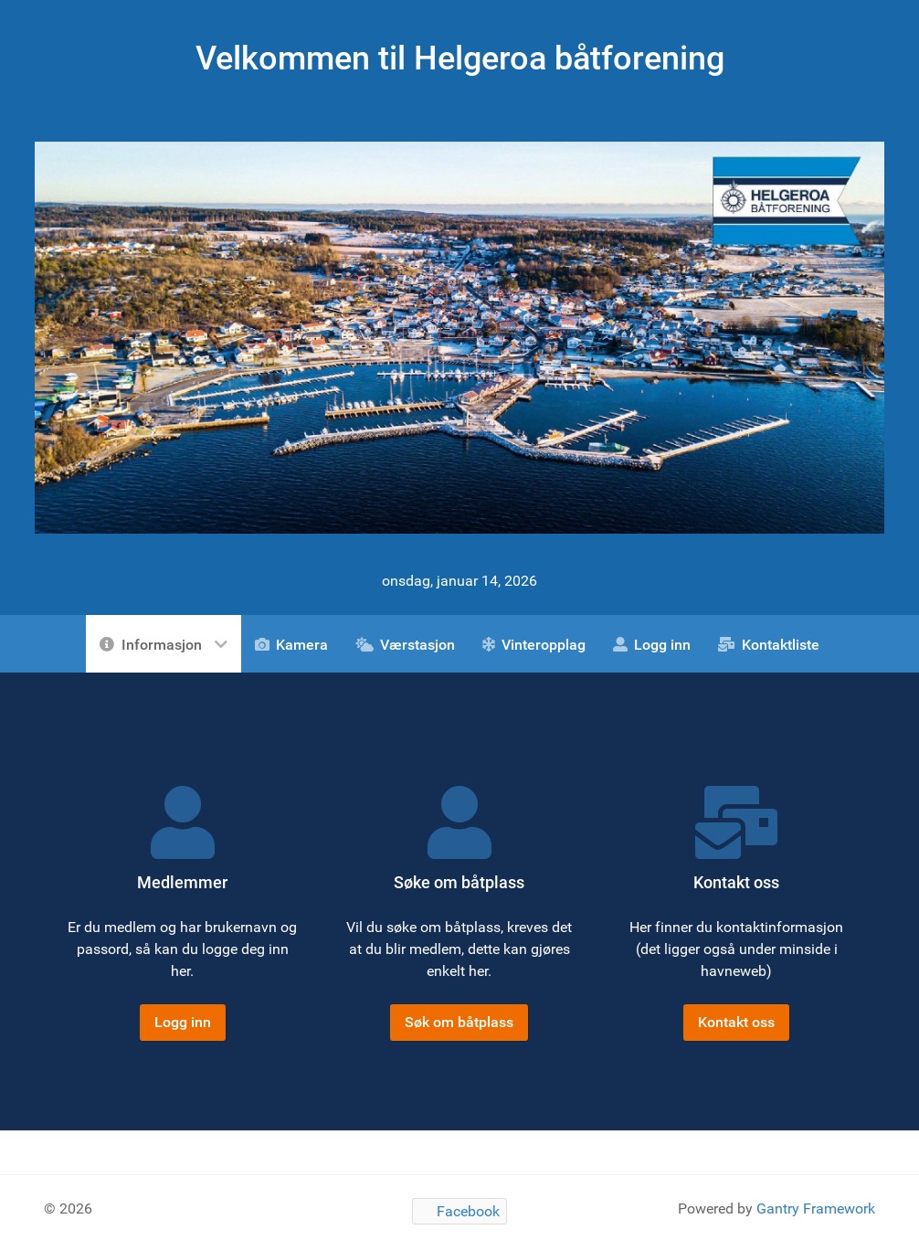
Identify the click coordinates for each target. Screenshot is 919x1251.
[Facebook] (459, 1211)
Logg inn (182, 1022)
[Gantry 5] (459, 336)
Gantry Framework (815, 1208)
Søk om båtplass (459, 1022)
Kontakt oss (736, 1022)
